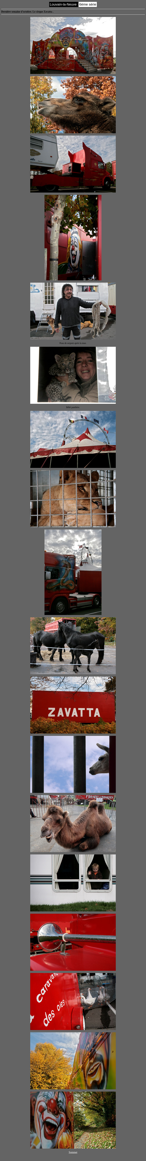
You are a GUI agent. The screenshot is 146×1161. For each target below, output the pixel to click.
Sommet (73, 1152)
